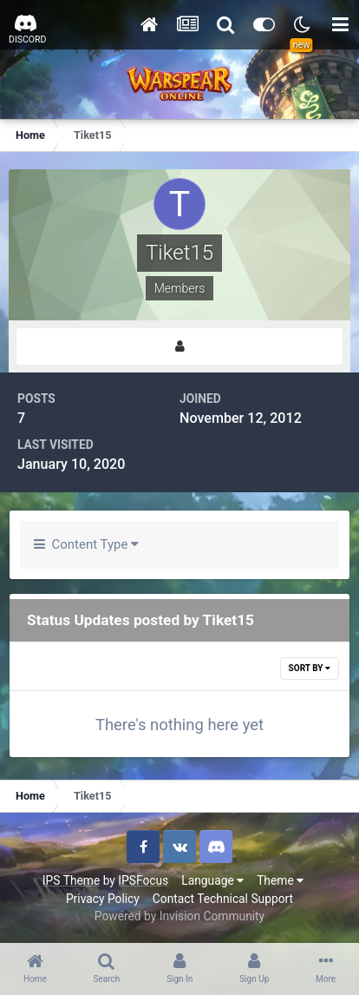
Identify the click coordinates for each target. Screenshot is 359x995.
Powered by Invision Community (179, 916)
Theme (280, 880)
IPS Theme (71, 880)
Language (212, 880)
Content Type (86, 544)
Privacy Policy (103, 899)
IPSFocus (143, 880)
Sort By (309, 668)
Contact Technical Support (223, 899)
